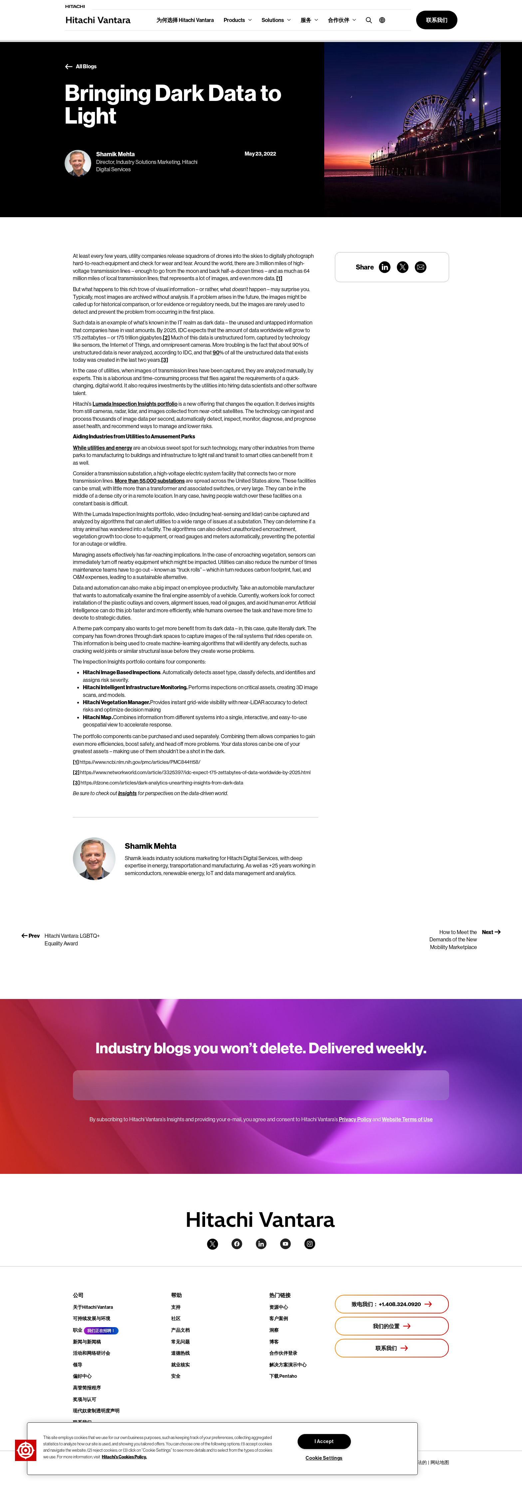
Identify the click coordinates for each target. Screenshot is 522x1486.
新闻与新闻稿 (87, 1342)
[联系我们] (392, 1348)
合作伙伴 (338, 20)
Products (234, 20)
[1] (279, 278)
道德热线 (180, 1353)
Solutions (273, 20)
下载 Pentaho (283, 1376)
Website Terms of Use (407, 1119)
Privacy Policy (355, 1119)
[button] (380, 20)
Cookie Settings (324, 1458)
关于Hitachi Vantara (93, 1307)
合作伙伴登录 (283, 1353)
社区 (175, 1318)
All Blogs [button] (81, 67)
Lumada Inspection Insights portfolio (135, 403)
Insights (127, 793)
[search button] (367, 19)
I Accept (324, 1441)
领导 (77, 1365)
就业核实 (180, 1365)
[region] (222, 1448)
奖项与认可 (84, 1399)
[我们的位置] (392, 1326)
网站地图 (439, 1462)
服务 (306, 20)
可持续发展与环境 (91, 1318)
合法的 (420, 1462)
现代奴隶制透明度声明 (96, 1411)
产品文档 (180, 1330)
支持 (175, 1307)
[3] (164, 359)
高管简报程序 (87, 1388)
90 (216, 352)
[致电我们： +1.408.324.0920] (392, 1304)
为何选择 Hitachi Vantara (185, 20)
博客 (274, 1342)
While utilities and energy (102, 447)
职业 (77, 1330)
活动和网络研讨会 (91, 1353)
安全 (175, 1376)
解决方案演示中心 (288, 1365)
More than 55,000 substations (150, 480)
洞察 (274, 1330)
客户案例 (278, 1318)
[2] (166, 337)
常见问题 (180, 1342)
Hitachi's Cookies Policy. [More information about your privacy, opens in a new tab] (124, 1456)
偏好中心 (82, 1376)
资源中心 (278, 1307)
